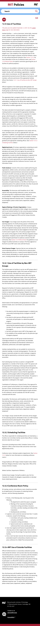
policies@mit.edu (12, 613)
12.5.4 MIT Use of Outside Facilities (17, 547)
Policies (16, 4)
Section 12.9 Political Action (18, 240)
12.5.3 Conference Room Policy (15, 485)
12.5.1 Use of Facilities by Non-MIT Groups (25, 80)
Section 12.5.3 (30, 57)
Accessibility (11, 617)
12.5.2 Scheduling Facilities (13, 432)
